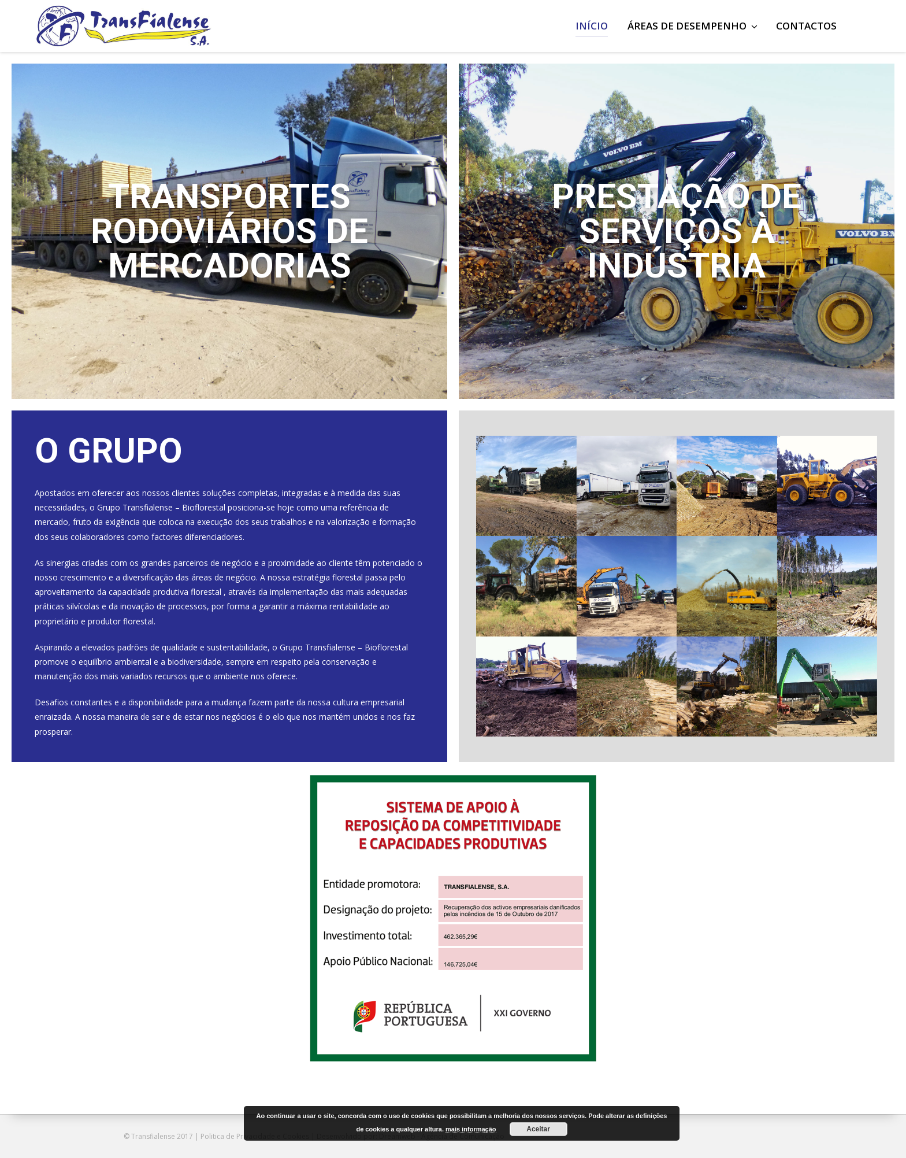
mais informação (470, 1129)
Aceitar (538, 1129)
